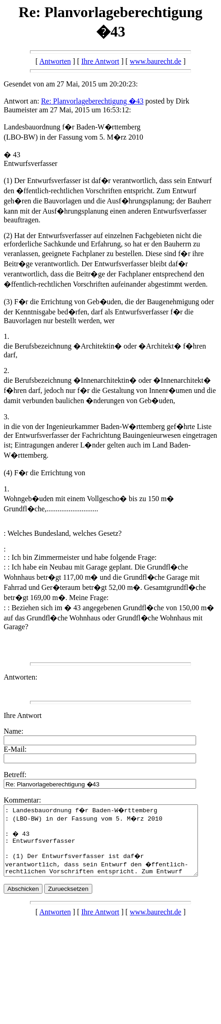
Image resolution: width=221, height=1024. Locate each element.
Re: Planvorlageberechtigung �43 (92, 101)
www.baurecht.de (155, 61)
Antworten (55, 61)
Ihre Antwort (100, 61)
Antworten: (20, 677)
